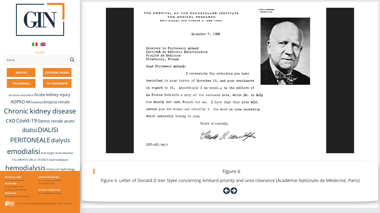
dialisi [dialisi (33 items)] (29, 130)
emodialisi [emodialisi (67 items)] (23, 151)
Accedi (40, 52)
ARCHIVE (21, 72)
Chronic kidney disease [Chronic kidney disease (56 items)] (40, 110)
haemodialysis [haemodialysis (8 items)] (58, 159)
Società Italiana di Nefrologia (42, 203)
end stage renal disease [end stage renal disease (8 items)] (57, 153)
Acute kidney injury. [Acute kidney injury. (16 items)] (52, 94)
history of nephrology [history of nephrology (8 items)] (60, 169)
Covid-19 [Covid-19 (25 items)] (26, 120)
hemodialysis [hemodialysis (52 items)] (25, 167)
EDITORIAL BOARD (57, 72)
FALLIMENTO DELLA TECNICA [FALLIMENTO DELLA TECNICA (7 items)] (30, 159)
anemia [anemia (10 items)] (37, 102)
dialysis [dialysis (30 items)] (60, 140)
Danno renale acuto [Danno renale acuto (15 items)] (56, 121)
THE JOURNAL (21, 83)
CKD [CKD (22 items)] (11, 120)
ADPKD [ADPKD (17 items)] (18, 102)
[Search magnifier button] (72, 59)
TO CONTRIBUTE (57, 83)
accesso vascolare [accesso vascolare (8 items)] (21, 95)
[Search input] (36, 60)
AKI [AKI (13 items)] (29, 102)
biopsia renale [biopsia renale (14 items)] (57, 102)
